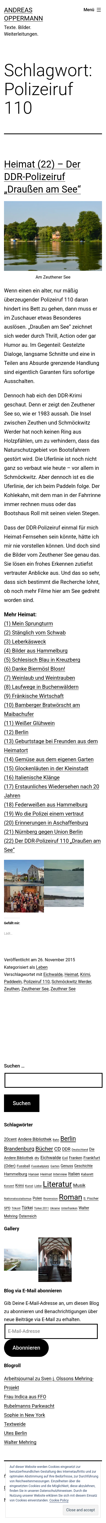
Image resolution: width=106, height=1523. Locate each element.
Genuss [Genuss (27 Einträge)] (67, 1166)
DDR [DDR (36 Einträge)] (66, 1149)
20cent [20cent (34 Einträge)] (10, 1139)
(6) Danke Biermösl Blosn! (34, 669)
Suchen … (14, 1066)
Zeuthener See (34, 988)
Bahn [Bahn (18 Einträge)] (56, 1140)
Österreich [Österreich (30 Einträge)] (27, 1216)
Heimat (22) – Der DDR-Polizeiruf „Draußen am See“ (42, 177)
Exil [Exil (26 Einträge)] (65, 1158)
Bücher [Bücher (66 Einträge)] (44, 1148)
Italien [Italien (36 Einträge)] (74, 1173)
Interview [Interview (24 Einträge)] (60, 1174)
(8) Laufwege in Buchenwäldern (41, 687)
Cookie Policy (58, 1500)
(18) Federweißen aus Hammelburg (46, 804)
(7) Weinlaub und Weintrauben (39, 678)
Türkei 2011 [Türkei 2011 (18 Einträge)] (41, 1208)
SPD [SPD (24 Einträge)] (7, 1208)
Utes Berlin (15, 1433)
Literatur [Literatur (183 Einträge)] (57, 1184)
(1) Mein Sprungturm (28, 623)
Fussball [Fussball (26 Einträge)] (23, 1166)
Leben (41, 967)
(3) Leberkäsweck (25, 641)
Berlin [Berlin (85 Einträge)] (68, 1138)
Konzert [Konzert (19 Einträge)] (9, 1186)
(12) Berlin (16, 732)
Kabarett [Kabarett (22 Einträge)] (87, 1174)
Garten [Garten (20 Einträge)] (54, 1166)
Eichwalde (53, 974)
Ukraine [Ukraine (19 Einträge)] (55, 1208)
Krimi (85, 974)
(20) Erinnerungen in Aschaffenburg (46, 823)
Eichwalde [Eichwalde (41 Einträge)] (50, 1157)
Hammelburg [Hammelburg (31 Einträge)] (15, 1174)
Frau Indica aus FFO (25, 1396)
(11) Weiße (17, 723)
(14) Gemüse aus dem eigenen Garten (48, 759)
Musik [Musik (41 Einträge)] (79, 1185)
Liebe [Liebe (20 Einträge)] (38, 1186)
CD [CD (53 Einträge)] (57, 1149)
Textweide (15, 1424)
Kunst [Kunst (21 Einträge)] (29, 1186)
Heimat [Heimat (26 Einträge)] (46, 1174)
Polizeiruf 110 (37, 981)
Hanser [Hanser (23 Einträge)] (33, 1174)
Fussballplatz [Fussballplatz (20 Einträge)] (40, 1166)
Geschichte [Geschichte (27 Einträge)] (83, 1166)
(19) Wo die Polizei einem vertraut (44, 814)
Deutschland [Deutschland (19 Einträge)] (80, 1149)
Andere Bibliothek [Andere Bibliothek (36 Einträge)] (34, 1139)
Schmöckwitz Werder (71, 981)
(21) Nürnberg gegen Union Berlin (43, 832)
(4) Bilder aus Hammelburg (36, 651)
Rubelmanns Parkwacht (29, 1406)
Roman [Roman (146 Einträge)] (70, 1197)
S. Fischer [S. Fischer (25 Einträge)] (91, 1198)
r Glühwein (42, 723)
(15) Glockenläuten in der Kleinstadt (46, 768)
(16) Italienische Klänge (32, 777)
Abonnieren (26, 1348)
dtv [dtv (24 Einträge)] (36, 1158)
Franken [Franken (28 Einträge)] (75, 1158)
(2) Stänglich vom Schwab (35, 632)
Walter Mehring (20, 1442)
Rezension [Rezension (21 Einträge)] (50, 1198)
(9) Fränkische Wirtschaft (34, 696)
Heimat (71, 974)
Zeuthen (11, 988)
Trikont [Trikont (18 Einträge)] (16, 1208)
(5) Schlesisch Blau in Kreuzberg (42, 660)
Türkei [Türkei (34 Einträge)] (27, 1208)
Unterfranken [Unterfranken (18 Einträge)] (69, 1208)
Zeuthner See (63, 988)
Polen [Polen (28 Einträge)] (37, 1198)
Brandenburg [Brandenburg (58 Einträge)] (19, 1149)
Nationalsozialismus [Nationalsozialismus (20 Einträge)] (17, 1198)
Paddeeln (13, 981)
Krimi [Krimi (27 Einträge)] (19, 1185)
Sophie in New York (24, 1415)
